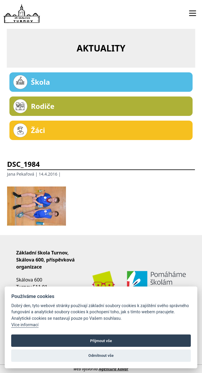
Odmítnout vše (101, 355)
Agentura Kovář (113, 369)
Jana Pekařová (20, 174)
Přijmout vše (101, 341)
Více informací (25, 324)
